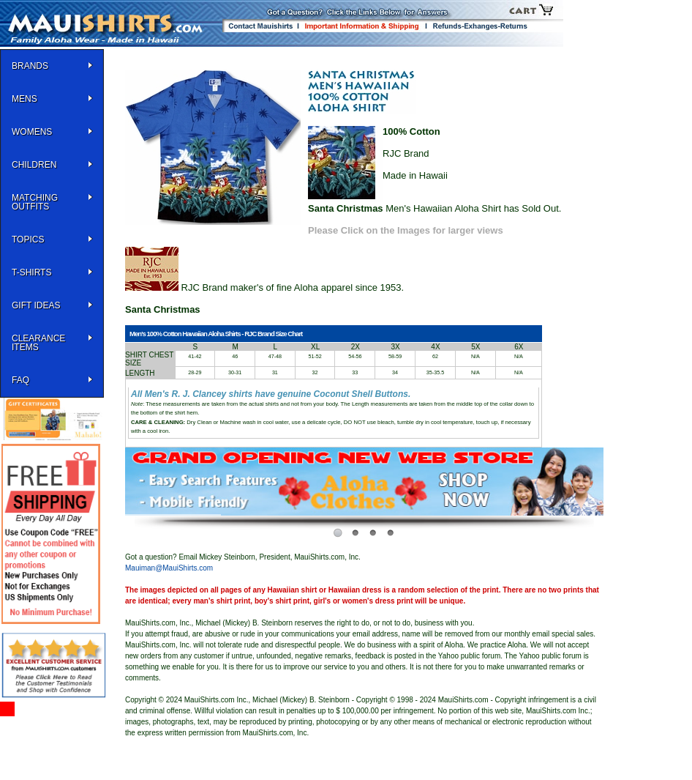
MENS (24, 99)
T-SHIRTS (31, 272)
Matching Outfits (35, 202)
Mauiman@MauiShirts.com (169, 568)
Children (34, 165)
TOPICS (28, 239)
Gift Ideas (36, 305)
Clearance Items (38, 342)
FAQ (20, 380)
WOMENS (32, 132)
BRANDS (30, 66)
